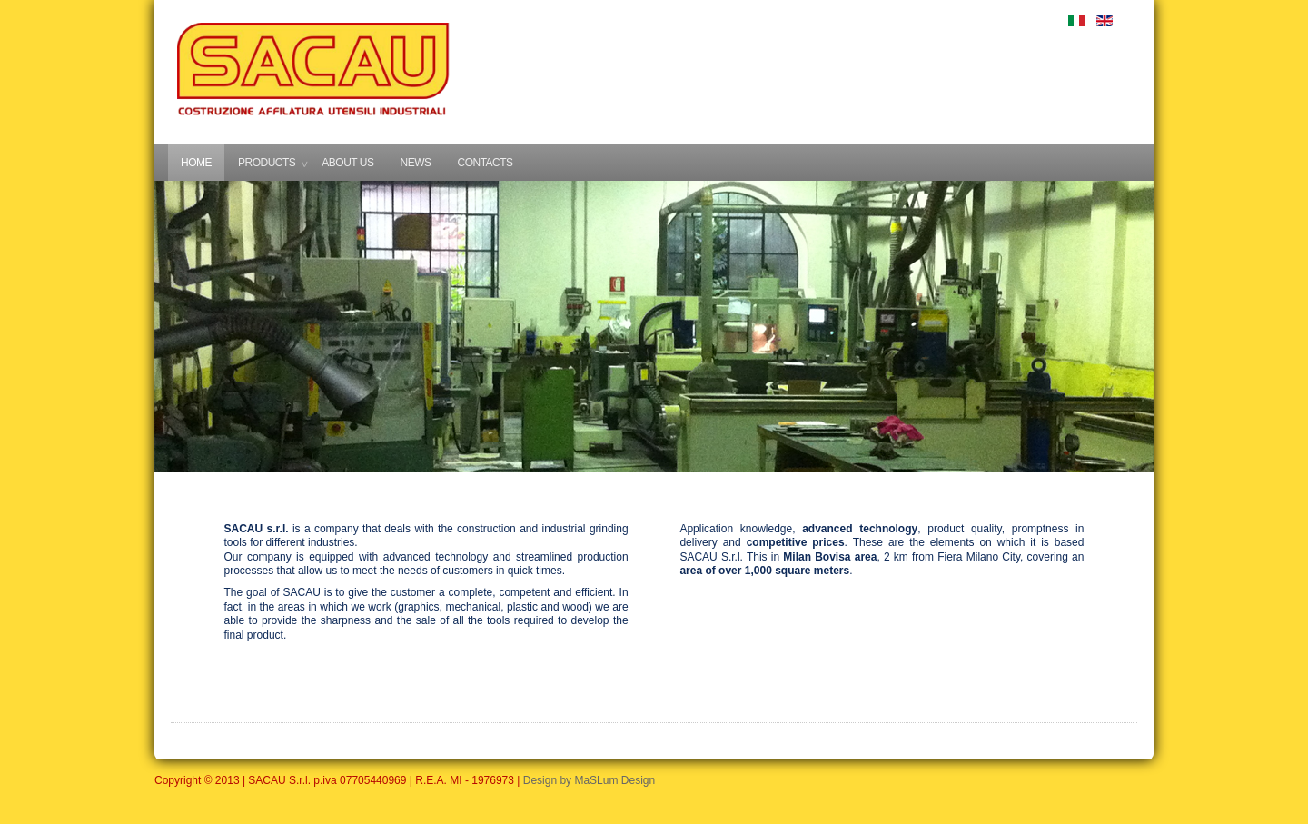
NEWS (415, 162)
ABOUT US (347, 162)
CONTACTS (484, 162)
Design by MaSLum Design (589, 780)
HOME (196, 162)
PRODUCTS (266, 162)
